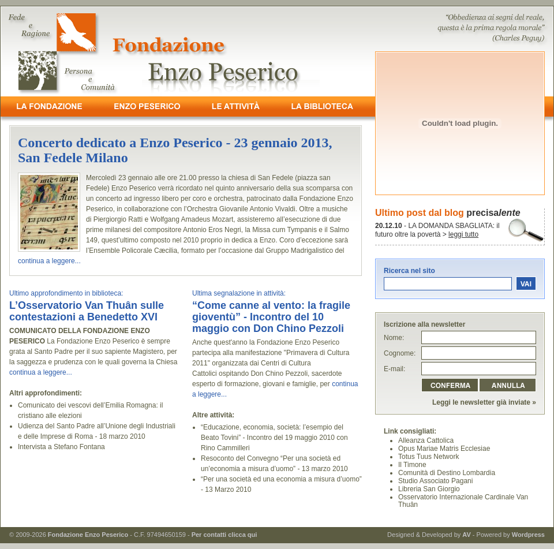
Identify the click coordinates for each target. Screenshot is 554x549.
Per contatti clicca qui (224, 534)
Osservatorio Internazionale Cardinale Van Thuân (463, 501)
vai (526, 283)
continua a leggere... (49, 261)
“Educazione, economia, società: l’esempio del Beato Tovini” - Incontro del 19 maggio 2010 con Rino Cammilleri (274, 437)
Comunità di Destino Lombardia (446, 473)
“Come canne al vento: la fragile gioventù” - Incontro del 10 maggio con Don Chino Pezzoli (271, 317)
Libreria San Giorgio (429, 489)
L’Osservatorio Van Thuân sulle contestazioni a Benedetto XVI (86, 311)
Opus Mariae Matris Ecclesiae (444, 449)
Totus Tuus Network (428, 457)
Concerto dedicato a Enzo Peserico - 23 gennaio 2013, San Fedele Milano (175, 150)
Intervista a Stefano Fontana (61, 447)
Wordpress (528, 534)
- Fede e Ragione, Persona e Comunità (277, 51)
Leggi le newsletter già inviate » (484, 402)
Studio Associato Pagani (435, 481)
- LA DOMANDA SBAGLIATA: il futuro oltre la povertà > (437, 230)
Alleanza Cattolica (426, 440)
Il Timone (412, 465)
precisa (493, 213)
